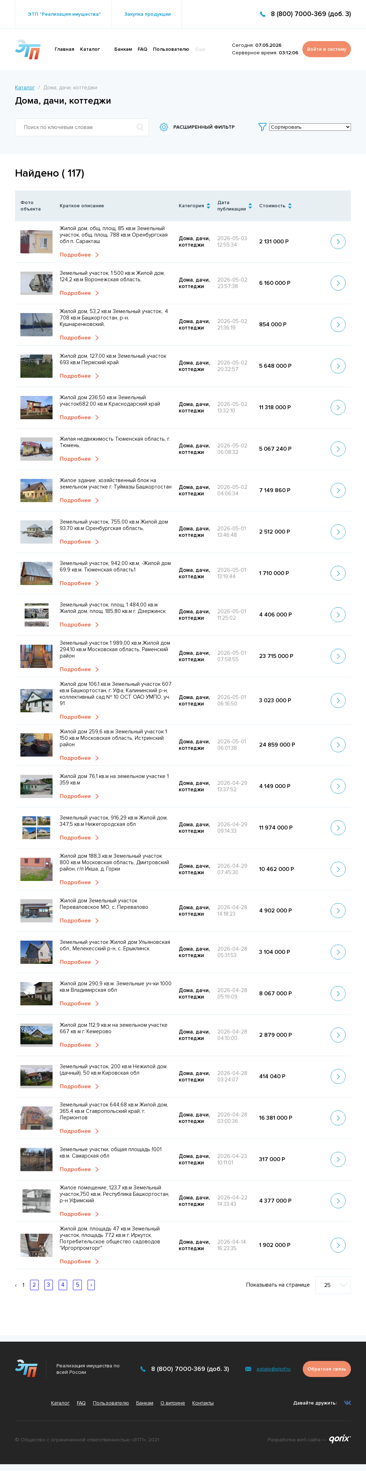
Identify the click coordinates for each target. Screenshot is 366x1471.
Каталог (90, 49)
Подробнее (75, 255)
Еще (201, 49)
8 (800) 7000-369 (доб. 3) (311, 14)
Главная (64, 49)
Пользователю (171, 49)
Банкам (123, 49)
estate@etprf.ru (274, 1369)
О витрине (172, 1403)
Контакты (203, 1403)
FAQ (142, 49)
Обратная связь (326, 1369)
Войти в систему (326, 49)
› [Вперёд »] (91, 1285)
